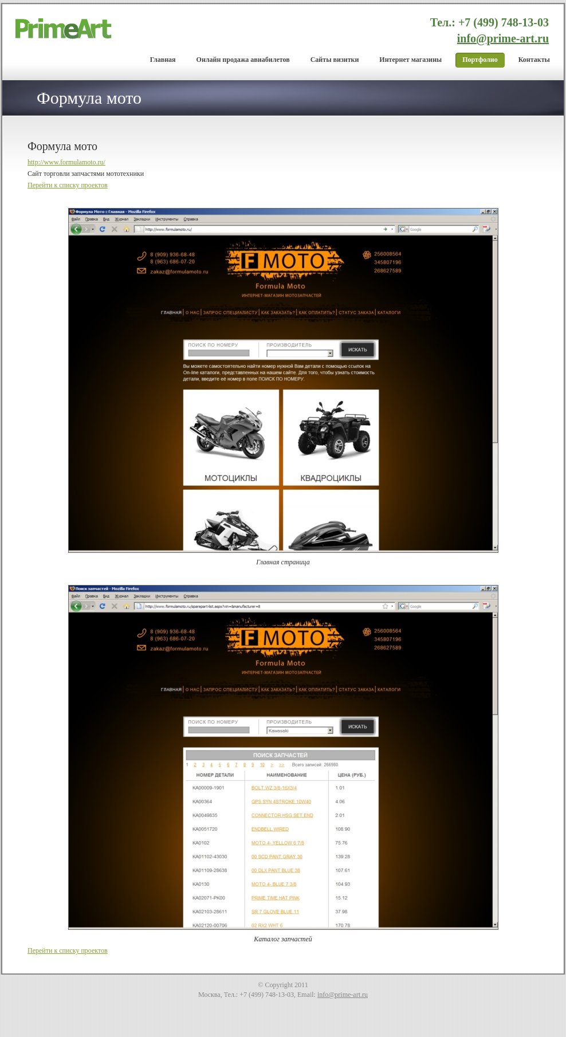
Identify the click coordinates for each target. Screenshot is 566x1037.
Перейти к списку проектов (67, 185)
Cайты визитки (334, 60)
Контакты (534, 60)
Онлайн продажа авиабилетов (243, 60)
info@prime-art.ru (503, 38)
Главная (163, 60)
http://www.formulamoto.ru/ (66, 162)
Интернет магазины (410, 60)
